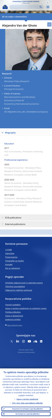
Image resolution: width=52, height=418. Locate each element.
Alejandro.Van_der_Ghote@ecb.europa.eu (27, 111)
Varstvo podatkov (13, 304)
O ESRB (8, 249)
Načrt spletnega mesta (14, 325)
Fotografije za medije (14, 261)
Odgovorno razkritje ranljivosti (18, 290)
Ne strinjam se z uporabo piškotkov (28, 414)
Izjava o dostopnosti (14, 316)
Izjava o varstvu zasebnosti (27, 399)
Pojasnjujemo (11, 257)
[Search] (25, 7)
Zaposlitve (9, 253)
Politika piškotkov (13, 312)
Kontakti (9, 264)
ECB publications (11, 217)
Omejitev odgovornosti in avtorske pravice (24, 283)
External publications (13, 224)
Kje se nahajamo (12, 268)
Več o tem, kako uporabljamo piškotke (27, 403)
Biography (8, 132)
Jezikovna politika (13, 319)
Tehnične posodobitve (15, 286)
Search (40, 7)
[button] (47, 2)
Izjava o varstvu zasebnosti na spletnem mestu (26, 308)
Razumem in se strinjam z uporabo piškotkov (27, 409)
